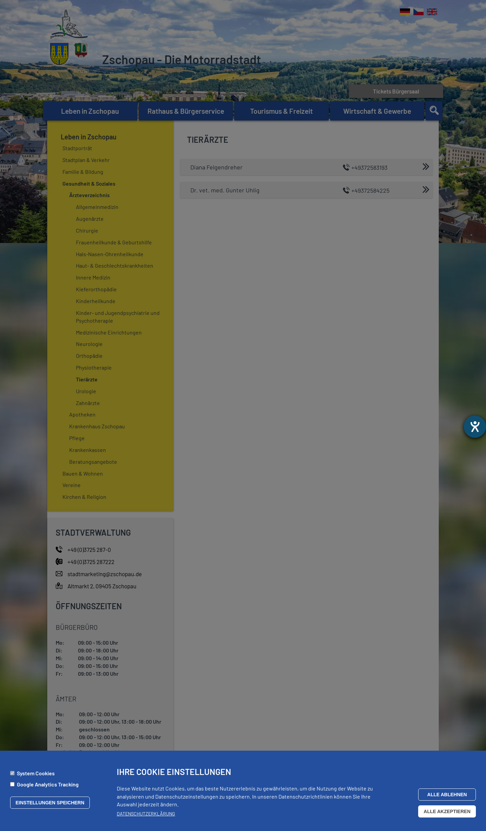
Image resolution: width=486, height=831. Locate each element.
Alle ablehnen (447, 794)
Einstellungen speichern (50, 802)
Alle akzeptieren (447, 811)
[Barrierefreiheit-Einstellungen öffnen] (475, 427)
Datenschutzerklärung (146, 813)
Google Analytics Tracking (48, 784)
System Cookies (36, 773)
